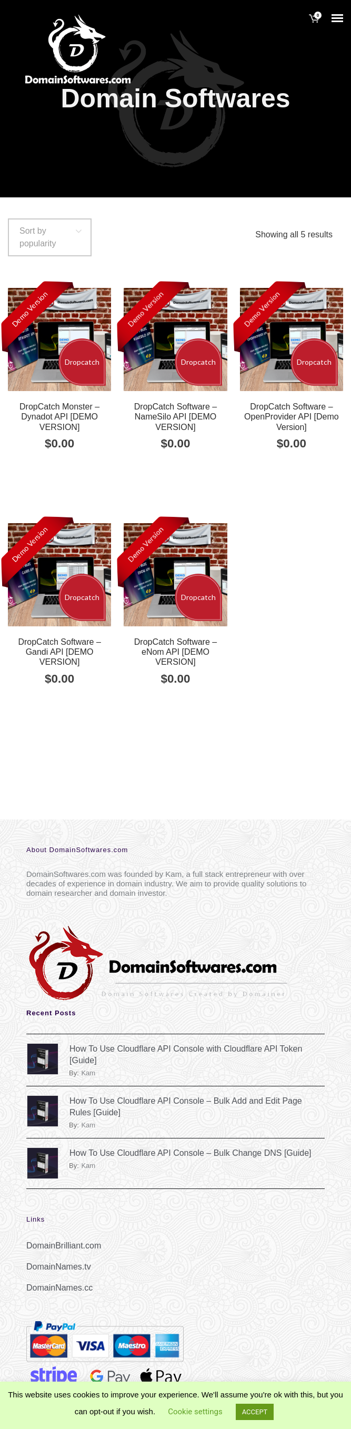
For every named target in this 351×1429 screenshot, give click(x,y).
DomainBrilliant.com (63, 1245)
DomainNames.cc (59, 1287)
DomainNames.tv (58, 1266)
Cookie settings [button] (195, 1411)
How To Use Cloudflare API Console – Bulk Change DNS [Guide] (190, 1152)
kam (88, 1073)
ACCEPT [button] (255, 1412)
